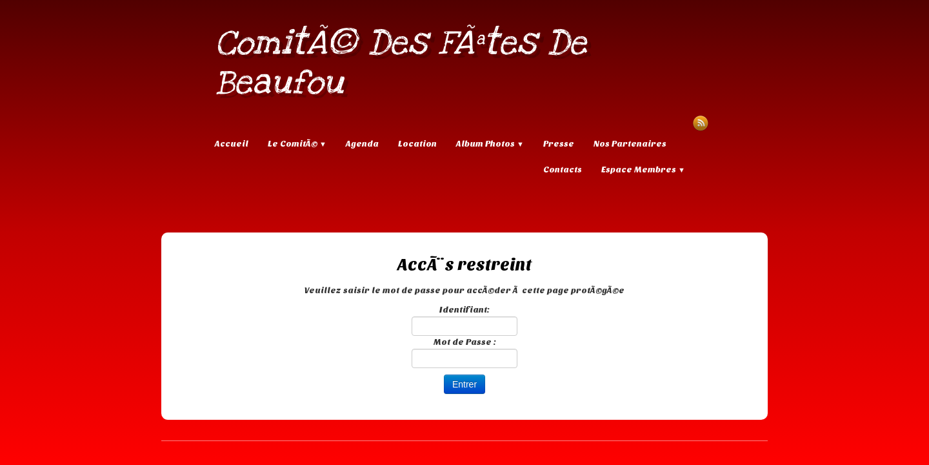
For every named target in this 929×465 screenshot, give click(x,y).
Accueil (231, 144)
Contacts (562, 169)
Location (417, 144)
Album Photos (490, 144)
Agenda (362, 144)
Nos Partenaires (630, 144)
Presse (558, 144)
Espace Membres (643, 169)
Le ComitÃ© (297, 144)
